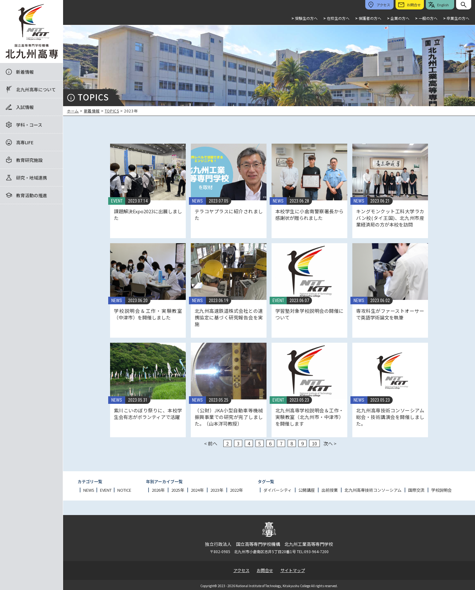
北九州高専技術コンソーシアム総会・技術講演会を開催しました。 (390, 417)
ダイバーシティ (277, 490)
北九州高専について (36, 89)
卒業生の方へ (456, 18)
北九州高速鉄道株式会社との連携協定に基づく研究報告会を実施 (229, 317)
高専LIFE (24, 142)
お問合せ (265, 570)
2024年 (197, 490)
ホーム (73, 110)
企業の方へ (398, 18)
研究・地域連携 (31, 178)
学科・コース (29, 125)
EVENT (117, 200)
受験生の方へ (304, 18)
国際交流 (416, 490)
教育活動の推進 (31, 195)
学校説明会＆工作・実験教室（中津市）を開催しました (148, 314)
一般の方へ (426, 18)
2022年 (236, 490)
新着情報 (25, 72)
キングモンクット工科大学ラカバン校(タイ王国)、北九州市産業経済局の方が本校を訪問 (390, 218)
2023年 (216, 490)
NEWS (197, 200)
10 (314, 443)
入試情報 (25, 107)
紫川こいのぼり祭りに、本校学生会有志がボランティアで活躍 (148, 413)
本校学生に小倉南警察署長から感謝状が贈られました (309, 214)
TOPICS (112, 110)
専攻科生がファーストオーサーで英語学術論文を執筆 (390, 314)
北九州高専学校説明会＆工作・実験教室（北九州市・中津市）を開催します (309, 417)
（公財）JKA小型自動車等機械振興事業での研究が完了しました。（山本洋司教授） (229, 417)
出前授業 (329, 490)
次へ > (330, 443)
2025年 (177, 490)
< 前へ (210, 443)
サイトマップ (292, 570)
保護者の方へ (368, 18)
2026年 (158, 490)
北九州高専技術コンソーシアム (373, 490)
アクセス (241, 570)
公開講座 (306, 490)
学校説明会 (441, 490)
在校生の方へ (336, 18)
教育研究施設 (29, 160)
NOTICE (124, 490)
